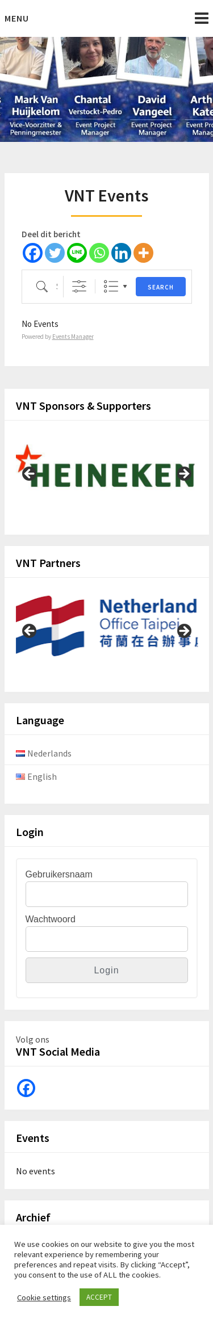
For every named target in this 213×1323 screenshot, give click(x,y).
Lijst (111, 286)
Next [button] (183, 474)
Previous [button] (30, 474)
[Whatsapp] (99, 253)
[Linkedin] (121, 253)
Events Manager (73, 337)
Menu (17, 18)
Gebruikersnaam (59, 874)
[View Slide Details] (107, 471)
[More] (143, 253)
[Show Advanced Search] (79, 286)
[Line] (77, 253)
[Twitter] (55, 253)
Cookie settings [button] (44, 1297)
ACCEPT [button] (99, 1297)
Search (161, 287)
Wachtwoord (51, 919)
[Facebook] (33, 253)
